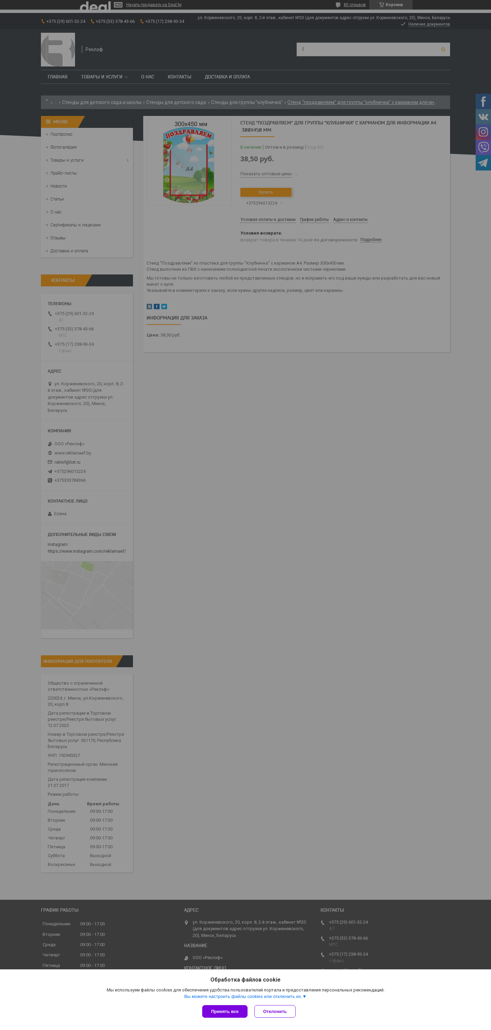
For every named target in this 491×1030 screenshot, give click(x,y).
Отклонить (275, 1011)
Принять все (225, 1011)
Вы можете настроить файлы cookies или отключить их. (243, 996)
